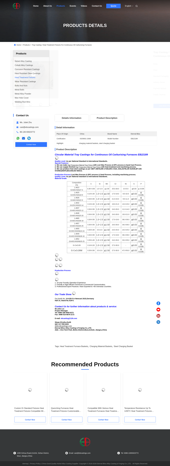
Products (61, 6)
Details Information (71, 118)
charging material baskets (101, 346)
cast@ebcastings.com (29, 127)
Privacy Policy (35, 464)
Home (35, 6)
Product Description (107, 118)
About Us (47, 6)
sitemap (25, 464)
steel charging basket (123, 346)
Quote (113, 6)
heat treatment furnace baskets (74, 346)
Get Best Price (118, 106)
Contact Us (97, 6)
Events (73, 6)
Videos (84, 6)
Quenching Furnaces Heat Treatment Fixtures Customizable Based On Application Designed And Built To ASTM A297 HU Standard (66, 410)
